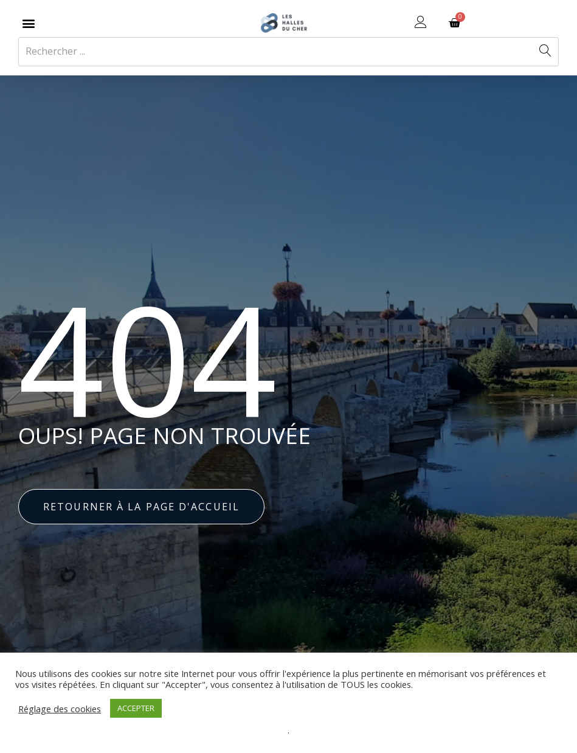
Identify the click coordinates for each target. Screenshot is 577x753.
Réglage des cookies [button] (59, 708)
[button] (28, 23)
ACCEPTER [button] (135, 708)
